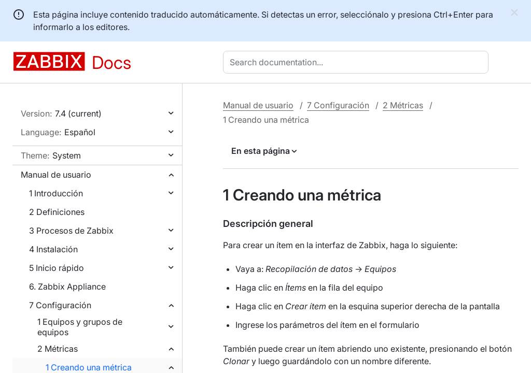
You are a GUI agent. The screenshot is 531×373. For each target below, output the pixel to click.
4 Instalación (53, 249)
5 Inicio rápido (56, 268)
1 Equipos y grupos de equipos (79, 327)
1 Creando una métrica (89, 367)
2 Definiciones (57, 212)
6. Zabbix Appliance (67, 286)
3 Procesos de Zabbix (71, 230)
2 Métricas (57, 348)
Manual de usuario (56, 174)
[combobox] (358, 62)
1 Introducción (56, 193)
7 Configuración (60, 305)
